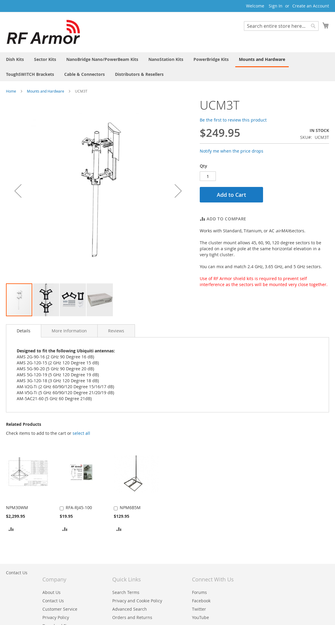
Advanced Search (129, 609)
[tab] (23, 330)
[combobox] (281, 26)
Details (23, 331)
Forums (199, 592)
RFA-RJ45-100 (79, 507)
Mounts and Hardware (45, 91)
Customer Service (59, 609)
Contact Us (16, 572)
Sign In (275, 6)
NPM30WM (17, 507)
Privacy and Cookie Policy (137, 600)
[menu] (167, 66)
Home (11, 91)
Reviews (116, 331)
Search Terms (125, 592)
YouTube (200, 617)
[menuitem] (14, 59)
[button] (46, 300)
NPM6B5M (130, 507)
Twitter (199, 609)
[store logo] (43, 32)
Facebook (201, 600)
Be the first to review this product (233, 120)
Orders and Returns (132, 617)
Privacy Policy (55, 617)
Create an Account (310, 6)
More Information (69, 331)
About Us (51, 592)
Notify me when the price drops (231, 151)
